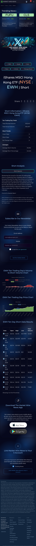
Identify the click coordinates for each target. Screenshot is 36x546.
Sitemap (12, 541)
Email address (18, 233)
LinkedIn (29, 526)
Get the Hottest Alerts (19, 257)
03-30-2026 (7, 383)
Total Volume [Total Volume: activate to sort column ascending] (30, 329)
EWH (10, 5)
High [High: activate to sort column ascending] (16, 330)
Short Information (13, 532)
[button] (26, 1)
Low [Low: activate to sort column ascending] (22, 330)
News (6, 69)
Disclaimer (21, 524)
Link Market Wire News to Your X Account (18, 471)
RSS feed (29, 520)
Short (27, 64)
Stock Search (13, 522)
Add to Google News (30, 537)
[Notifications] (30, 1)
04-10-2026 (7, 334)
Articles (15, 69)
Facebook (29, 522)
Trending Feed (13, 539)
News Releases (13, 524)
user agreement (22, 249)
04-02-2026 (6, 367)
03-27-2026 (7, 388)
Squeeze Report (12, 193)
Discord (29, 532)
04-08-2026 (6, 347)
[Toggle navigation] (33, 1)
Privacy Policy (21, 522)
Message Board (27, 69)
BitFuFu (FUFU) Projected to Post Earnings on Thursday (9, 25)
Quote (17, 64)
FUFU (8, 18)
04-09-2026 (6, 340)
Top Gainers (13, 535)
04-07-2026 (6, 354)
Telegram (29, 530)
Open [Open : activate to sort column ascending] (12, 330)
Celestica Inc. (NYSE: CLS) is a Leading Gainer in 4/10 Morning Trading (26, 25)
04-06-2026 (6, 360)
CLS (25, 18)
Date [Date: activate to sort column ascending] (4, 330)
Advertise (3, 531)
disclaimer (3, 512)
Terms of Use (21, 520)
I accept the (19, 249)
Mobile (18, 241)
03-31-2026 (6, 378)
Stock (6, 5)
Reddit (28, 534)
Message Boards (12, 529)
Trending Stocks (19, 466)
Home (2, 5)
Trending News (9, 11)
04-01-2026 (7, 373)
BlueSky (29, 528)
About (11, 520)
